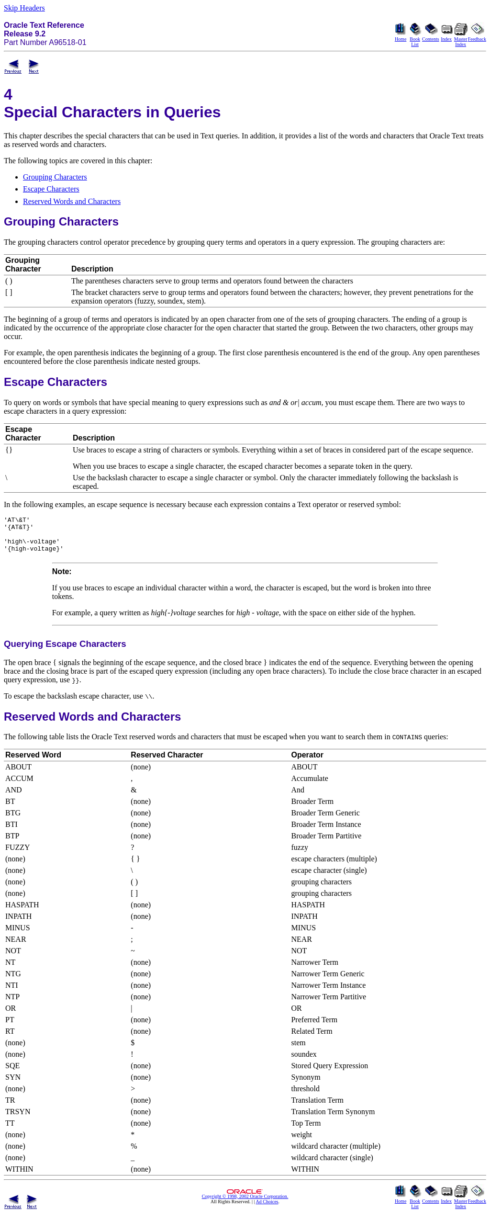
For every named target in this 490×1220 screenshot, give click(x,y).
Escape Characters (51, 189)
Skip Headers (24, 8)
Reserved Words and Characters (72, 201)
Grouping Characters (55, 177)
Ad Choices (267, 1208)
